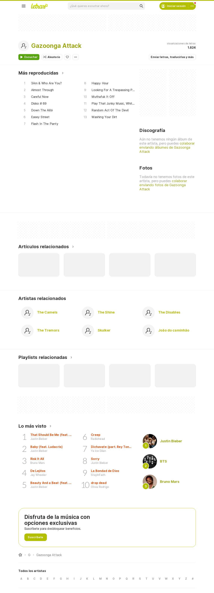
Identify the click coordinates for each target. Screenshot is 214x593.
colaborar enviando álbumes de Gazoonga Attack (167, 147)
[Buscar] (141, 6)
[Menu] (23, 6)
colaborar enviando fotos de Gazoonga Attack (163, 185)
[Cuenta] (192, 6)
